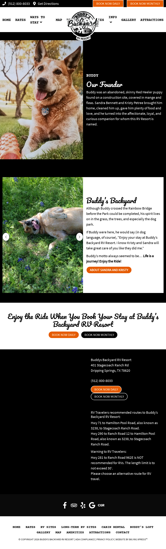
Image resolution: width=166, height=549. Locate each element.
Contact (122, 532)
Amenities (75, 532)
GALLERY (128, 20)
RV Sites (48, 527)
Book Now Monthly (145, 3)
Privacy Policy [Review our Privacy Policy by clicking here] (105, 539)
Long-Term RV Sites (78, 527)
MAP (59, 20)
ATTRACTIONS (152, 20)
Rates (30, 527)
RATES (20, 20)
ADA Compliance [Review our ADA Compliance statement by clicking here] (85, 539)
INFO (112, 17)
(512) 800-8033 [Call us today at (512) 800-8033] (102, 380)
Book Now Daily (108, 3)
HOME (6, 20)
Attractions (100, 532)
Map (58, 532)
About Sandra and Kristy (109, 270)
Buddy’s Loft (141, 527)
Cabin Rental (113, 527)
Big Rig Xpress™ (138, 539)
